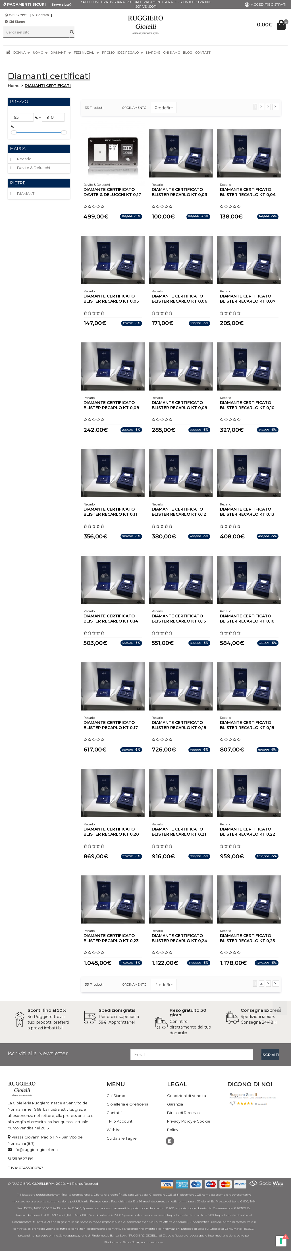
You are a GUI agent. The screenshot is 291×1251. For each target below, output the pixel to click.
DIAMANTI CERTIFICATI (48, 85)
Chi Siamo (15, 22)
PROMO (108, 53)
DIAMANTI (61, 52)
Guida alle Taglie (122, 1138)
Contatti (40, 15)
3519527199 (16, 15)
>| (276, 106)
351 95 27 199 (23, 1158)
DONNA (21, 52)
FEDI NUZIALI (86, 52)
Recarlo (24, 159)
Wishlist (113, 1129)
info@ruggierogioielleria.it (37, 1149)
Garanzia (175, 1104)
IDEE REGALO (130, 52)
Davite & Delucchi (33, 167)
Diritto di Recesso (183, 1112)
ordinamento (134, 108)
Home (14, 85)
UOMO (40, 52)
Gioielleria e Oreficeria (127, 1104)
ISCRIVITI (270, 1054)
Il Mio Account (119, 1121)
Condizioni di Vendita (186, 1095)
